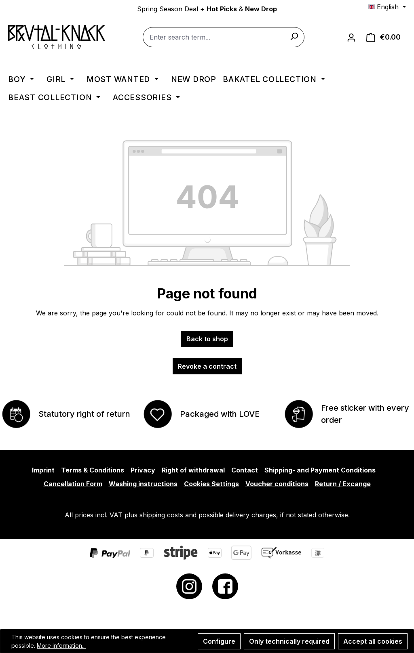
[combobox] (223, 37)
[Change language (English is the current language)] (387, 7)
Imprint (43, 470)
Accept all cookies (372, 641)
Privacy (143, 470)
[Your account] (351, 37)
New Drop (261, 9)
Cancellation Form (73, 484)
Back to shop (207, 339)
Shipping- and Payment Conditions (320, 470)
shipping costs (161, 515)
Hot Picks (222, 9)
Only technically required (289, 641)
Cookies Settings (211, 484)
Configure (219, 641)
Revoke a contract (207, 366)
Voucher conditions (276, 484)
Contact (244, 470)
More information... (61, 645)
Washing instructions (143, 484)
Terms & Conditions (92, 470)
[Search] (294, 36)
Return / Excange (343, 484)
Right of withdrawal (193, 470)
